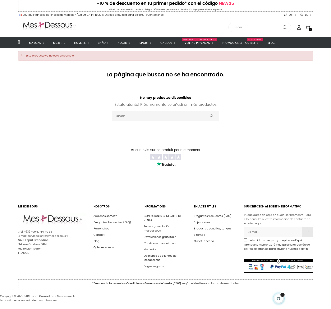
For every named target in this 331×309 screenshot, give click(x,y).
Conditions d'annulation (159, 243)
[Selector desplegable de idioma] (305, 15)
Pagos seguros (154, 266)
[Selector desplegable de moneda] (290, 15)
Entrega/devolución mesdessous (157, 228)
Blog (96, 241)
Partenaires (101, 228)
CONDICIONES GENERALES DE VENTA (162, 218)
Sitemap (199, 235)
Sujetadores (202, 222)
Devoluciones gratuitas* (160, 237)
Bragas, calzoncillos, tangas (212, 228)
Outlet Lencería (204, 241)
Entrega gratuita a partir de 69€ (123, 15)
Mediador (150, 249)
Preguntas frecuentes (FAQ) (112, 222)
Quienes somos (103, 247)
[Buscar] (165, 116)
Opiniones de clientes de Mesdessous (160, 258)
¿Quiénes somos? (105, 216)
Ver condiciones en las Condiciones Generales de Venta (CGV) (137, 283)
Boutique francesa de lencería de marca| (45, 15)
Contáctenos (154, 15)
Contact (99, 235)
